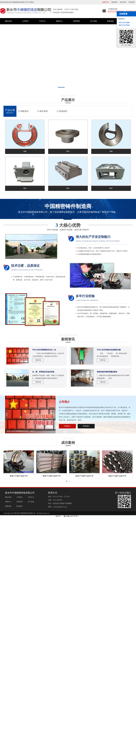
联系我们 (86, 426)
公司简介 (25, 21)
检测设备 (110, 21)
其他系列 (132, 2)
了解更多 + (67, 426)
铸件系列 (123, 2)
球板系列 (114, 2)
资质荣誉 (76, 21)
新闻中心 (59, 21)
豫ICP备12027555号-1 (71, 516)
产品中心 (42, 21)
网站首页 (8, 21)
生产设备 (93, 21)
